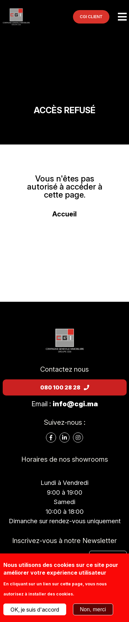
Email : (64, 404)
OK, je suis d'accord (34, 609)
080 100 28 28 (64, 387)
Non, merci (93, 609)
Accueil (64, 214)
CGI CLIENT (91, 16)
